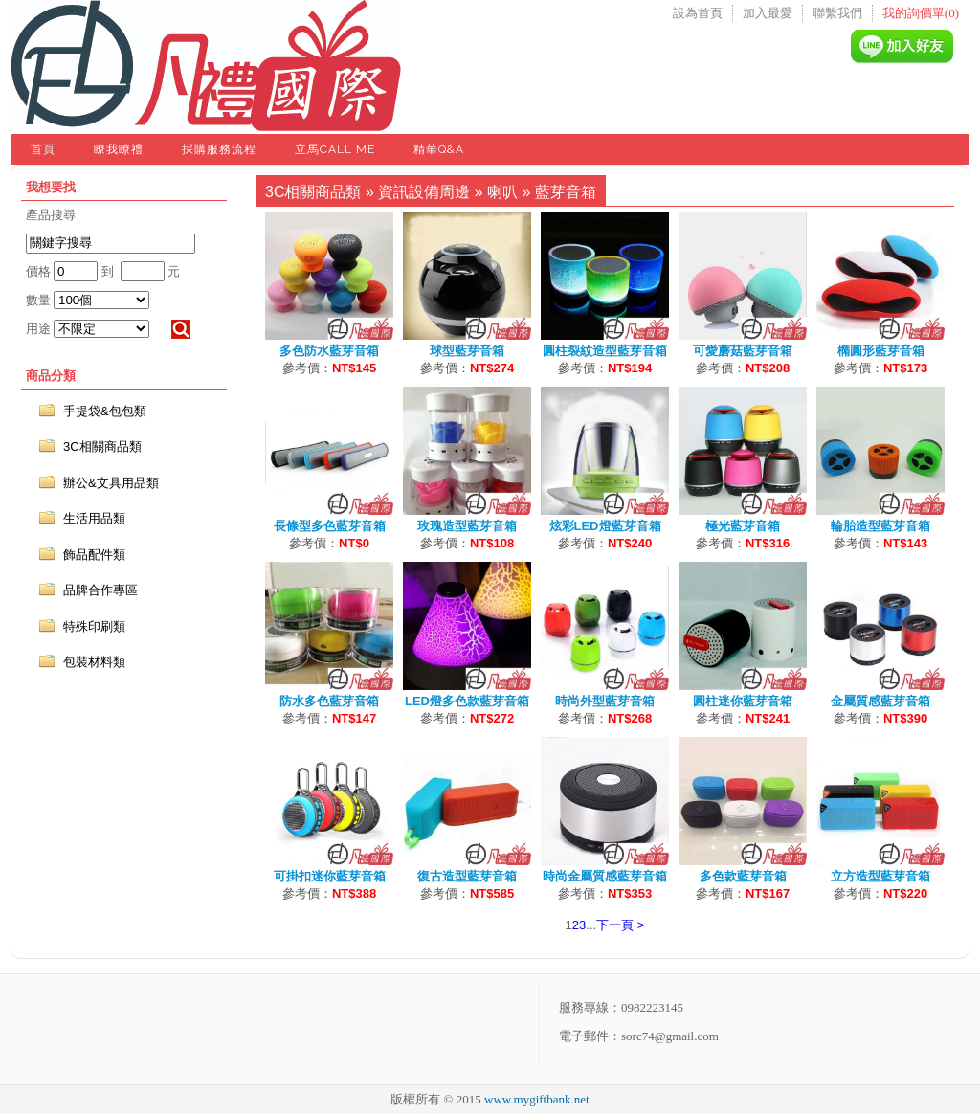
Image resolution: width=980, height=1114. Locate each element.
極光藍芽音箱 (742, 526)
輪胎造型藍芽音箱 (880, 526)
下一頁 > (620, 925)
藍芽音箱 (565, 192)
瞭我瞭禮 (119, 149)
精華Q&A (438, 149)
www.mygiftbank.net (537, 1099)
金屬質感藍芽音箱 (880, 701)
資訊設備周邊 (424, 192)
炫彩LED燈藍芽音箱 (605, 526)
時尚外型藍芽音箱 (605, 701)
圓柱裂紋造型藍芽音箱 (605, 351)
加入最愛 (767, 13)
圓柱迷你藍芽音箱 (742, 701)
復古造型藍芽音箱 (467, 876)
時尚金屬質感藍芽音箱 (605, 876)
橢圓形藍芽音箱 (880, 351)
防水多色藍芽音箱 (329, 701)
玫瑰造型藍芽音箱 (467, 526)
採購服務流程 (219, 149)
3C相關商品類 (313, 192)
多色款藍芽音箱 (743, 876)
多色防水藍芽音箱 (329, 351)
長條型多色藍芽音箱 (330, 526)
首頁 (43, 149)
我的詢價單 (920, 13)
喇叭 (502, 192)
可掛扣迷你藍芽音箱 (330, 876)
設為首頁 (698, 13)
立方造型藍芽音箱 (880, 876)
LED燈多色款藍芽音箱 (467, 701)
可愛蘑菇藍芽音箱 (742, 351)
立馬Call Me (335, 149)
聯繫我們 (837, 13)
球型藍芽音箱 (467, 351)
